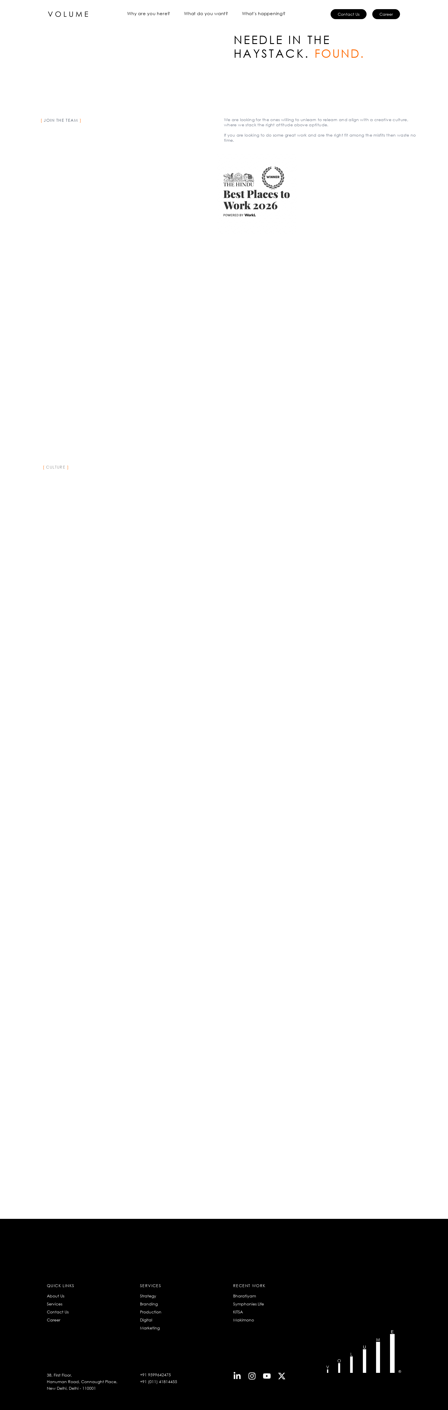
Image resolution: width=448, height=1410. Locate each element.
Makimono (243, 1320)
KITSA (238, 1312)
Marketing (150, 1328)
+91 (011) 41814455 (158, 1381)
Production (150, 1312)
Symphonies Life (248, 1304)
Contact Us (58, 1312)
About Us (55, 1296)
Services (54, 1304)
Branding (149, 1304)
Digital (146, 1320)
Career (53, 1320)
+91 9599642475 (155, 1374)
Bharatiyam (244, 1296)
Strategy (148, 1296)
